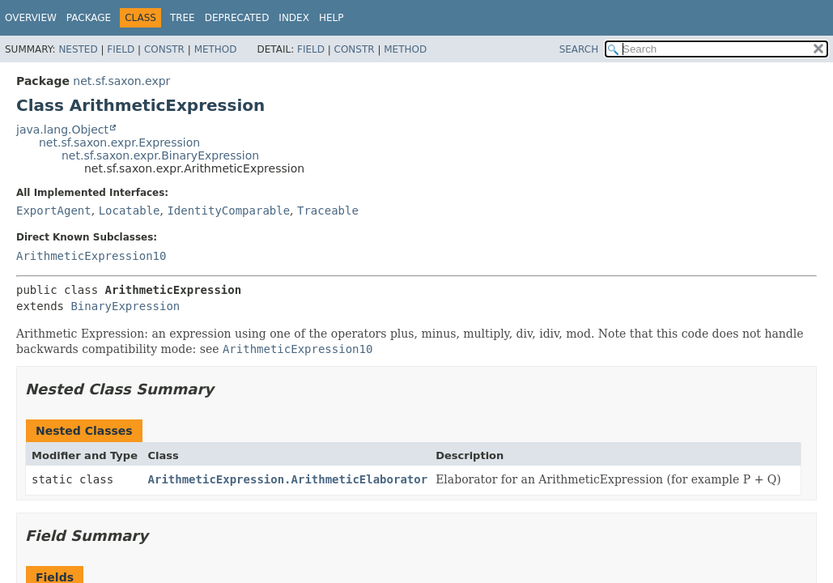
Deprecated (237, 17)
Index (293, 17)
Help (331, 17)
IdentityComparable (228, 210)
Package (88, 17)
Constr (164, 49)
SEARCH (579, 49)
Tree (182, 17)
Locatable (129, 210)
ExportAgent (53, 210)
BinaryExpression (125, 306)
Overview (31, 17)
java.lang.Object (62, 129)
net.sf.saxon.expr (121, 80)
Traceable (328, 210)
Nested (77, 49)
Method (215, 49)
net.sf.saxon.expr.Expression (119, 142)
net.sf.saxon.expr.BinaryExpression (160, 155)
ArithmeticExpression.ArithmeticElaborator (288, 479)
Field (120, 49)
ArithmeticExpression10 (91, 255)
